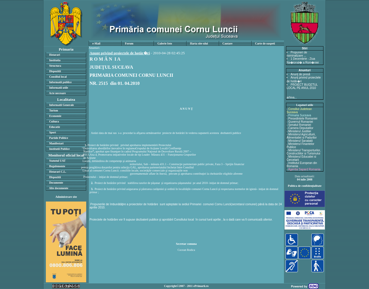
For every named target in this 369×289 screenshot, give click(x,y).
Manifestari (56, 143)
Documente (56, 182)
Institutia (54, 60)
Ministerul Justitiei (299, 131)
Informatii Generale (61, 105)
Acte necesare (57, 93)
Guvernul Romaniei (300, 121)
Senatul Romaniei (299, 124)
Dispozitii (55, 71)
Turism (53, 110)
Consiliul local (58, 76)
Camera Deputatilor (300, 128)
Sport (52, 132)
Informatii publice (60, 82)
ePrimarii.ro (201, 286)
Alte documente (58, 188)
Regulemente (57, 166)
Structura (55, 65)
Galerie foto (164, 43)
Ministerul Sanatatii (300, 140)
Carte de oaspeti (265, 43)
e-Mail (96, 43)
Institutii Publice (59, 148)
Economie (55, 116)
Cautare (228, 43)
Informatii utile (58, 87)
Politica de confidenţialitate (305, 185)
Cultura (54, 121)
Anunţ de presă (300, 74)
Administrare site (66, 196)
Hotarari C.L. (57, 171)
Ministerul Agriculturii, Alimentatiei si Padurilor (302, 136)
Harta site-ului (199, 43)
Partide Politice (58, 137)
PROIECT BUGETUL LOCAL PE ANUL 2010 (302, 86)
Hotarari (54, 54)
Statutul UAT (57, 160)
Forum (129, 43)
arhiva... (292, 97)
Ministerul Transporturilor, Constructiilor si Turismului (304, 152)
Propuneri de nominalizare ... (297, 54)
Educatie (54, 126)
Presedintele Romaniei (302, 118)
